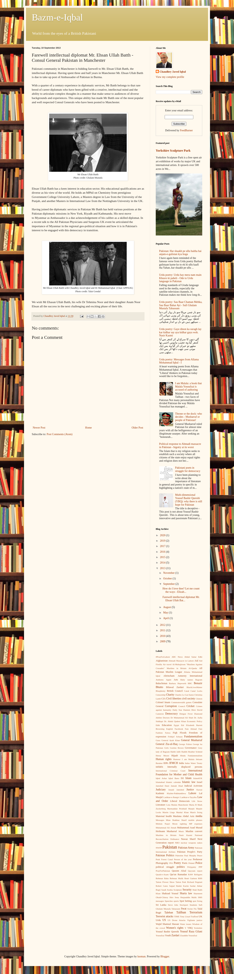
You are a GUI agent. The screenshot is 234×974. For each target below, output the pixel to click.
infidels (159, 766)
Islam (188, 778)
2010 (163, 636)
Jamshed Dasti (162, 786)
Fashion (159, 733)
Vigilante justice (194, 920)
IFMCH (173, 763)
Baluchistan (161, 683)
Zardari (175, 935)
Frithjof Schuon (175, 736)
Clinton (199, 698)
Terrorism (195, 912)
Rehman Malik (176, 878)
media (199, 816)
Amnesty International (190, 675)
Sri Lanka (161, 905)
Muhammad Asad (186, 827)
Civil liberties (173, 698)
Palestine (179, 855)
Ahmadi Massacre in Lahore (181, 661)
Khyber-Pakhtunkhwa (176, 793)
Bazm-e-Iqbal (57, 17)
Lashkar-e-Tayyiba (188, 797)
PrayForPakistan (163, 871)
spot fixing (197, 901)
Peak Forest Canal (164, 859)
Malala (174, 805)
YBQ (190, 928)
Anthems (159, 680)
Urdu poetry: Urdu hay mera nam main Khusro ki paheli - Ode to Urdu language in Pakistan (180, 278)
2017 (163, 546)
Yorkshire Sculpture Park (173, 150)
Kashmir (160, 793)
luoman (141, 956)
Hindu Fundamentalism (191, 755)
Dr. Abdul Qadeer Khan (175, 721)
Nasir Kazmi (185, 835)
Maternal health (164, 816)
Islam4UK (197, 778)
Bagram (198, 680)
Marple (191, 808)
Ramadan (182, 874)
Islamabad (160, 782)
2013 (163, 568)
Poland (191, 863)
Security (187, 889)
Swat (183, 908)
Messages (160, 820)
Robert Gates (162, 886)
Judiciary (161, 789)
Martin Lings (169, 812)
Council (181, 706)
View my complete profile (170, 77)
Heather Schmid (195, 752)
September (169, 583)
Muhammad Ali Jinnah (166, 827)
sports (176, 901)
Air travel (167, 664)
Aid (196, 660)
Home (88, 427)
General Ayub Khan (170, 740)
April (166, 618)
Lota (168, 805)
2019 (163, 540)
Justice (190, 789)
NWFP (159, 848)
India (181, 763)
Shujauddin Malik (188, 897)
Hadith (184, 752)
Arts (176, 679)
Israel (199, 782)
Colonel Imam (163, 702)
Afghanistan (162, 660)
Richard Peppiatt (194, 882)
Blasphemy (160, 691)
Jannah (174, 786)
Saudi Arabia (167, 890)
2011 (163, 630)
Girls (166, 748)
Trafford (194, 916)
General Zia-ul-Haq (167, 744)
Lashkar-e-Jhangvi (171, 797)
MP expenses (195, 824)
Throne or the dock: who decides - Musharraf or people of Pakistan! (188, 417)
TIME (176, 916)
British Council (175, 691)
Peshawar (197, 859)
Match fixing (196, 812)
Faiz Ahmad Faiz (193, 729)
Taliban (181, 912)
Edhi (158, 725)
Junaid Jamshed (176, 789)
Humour (176, 759)
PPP (200, 867)
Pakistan (169, 847)
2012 (163, 625)
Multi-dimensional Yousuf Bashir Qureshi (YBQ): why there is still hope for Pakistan (188, 499)
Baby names (186, 680)
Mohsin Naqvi (163, 824)
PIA (171, 863)
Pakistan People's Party (189, 851)
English (169, 729)
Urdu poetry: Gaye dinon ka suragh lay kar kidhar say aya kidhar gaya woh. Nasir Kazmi (180, 332)
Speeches (169, 901)
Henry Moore (162, 755)
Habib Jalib (175, 752)
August (167, 607)
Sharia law (186, 893)
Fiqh (175, 732)
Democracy (171, 713)
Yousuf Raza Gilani (191, 931)
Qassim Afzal (179, 870)
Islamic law (188, 782)
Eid (182, 725)
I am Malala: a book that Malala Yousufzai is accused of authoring (188, 386)
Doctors (166, 717)
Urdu (158, 920)
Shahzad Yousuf (170, 893)
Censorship (160, 695)
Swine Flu (191, 909)
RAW (190, 874)
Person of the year (183, 859)
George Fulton (185, 744)
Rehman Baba (162, 878)
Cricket (190, 706)
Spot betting (186, 901)
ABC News (177, 657)
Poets (184, 863)
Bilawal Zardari (175, 687)
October (168, 578)
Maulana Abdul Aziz (183, 816)
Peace (199, 855)
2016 (163, 551)
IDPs (165, 763)
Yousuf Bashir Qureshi (167, 931)
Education (167, 725)
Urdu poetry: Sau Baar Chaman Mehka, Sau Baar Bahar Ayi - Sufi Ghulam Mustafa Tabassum (180, 305)
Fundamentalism (193, 736)
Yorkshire (198, 928)
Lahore (192, 793)
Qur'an (173, 874)
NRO (177, 843)
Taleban (168, 912)
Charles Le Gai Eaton (184, 695)
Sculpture (178, 890)
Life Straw (197, 801)
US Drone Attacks (176, 920)
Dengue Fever (186, 714)
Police (198, 862)
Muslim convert (194, 831)
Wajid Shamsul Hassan (167, 924)
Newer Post (39, 427)
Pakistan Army (186, 847)
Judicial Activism (193, 785)
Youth (168, 935)
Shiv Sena (174, 897)
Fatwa (167, 733)
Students (193, 905)
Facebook (179, 729)
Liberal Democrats (180, 801)
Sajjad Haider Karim (179, 886)
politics (181, 866)
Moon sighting (179, 824)
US (164, 920)
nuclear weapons (188, 843)
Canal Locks (196, 691)
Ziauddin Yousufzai (188, 935)
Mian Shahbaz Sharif (176, 820)
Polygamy (191, 867)
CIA (163, 698)
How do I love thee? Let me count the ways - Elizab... (181, 590)
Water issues (185, 924)
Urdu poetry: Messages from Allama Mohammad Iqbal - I (179, 361)
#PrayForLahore (163, 657)
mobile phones (195, 820)
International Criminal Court (170, 771)
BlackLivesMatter (194, 687)
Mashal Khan (182, 812)
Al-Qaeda (192, 668)
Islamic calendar (173, 782)
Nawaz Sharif (188, 839)
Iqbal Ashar (161, 778)
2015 (163, 557)
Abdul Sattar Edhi (193, 657)
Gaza (158, 740)
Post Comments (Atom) (59, 434)
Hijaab (174, 755)
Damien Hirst (189, 710)
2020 (163, 535)
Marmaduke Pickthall (177, 808)
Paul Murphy (190, 855)
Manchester (183, 805)
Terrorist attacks (164, 916)
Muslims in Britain (166, 835)
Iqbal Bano (174, 778)
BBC (190, 683)
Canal (186, 691)
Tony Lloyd (185, 916)
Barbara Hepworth (177, 683)
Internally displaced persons (184, 766)
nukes (199, 843)
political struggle (165, 867)
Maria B (193, 805)
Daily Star (177, 710)
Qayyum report (195, 871)
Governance (191, 747)
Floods (183, 732)
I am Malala (188, 759)
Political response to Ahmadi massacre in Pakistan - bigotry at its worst (180, 445)
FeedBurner (186, 130)
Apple (168, 680)
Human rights (164, 759)
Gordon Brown (177, 748)
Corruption (171, 706)
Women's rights (174, 927)
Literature (160, 804)
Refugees (198, 874)
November (169, 572)
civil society (188, 698)
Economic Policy (194, 721)
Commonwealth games (181, 702)
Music (181, 831)
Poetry (177, 862)
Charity (170, 694)
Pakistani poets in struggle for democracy (187, 469)
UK (200, 916)
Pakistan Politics (165, 855)
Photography (162, 863)
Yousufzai (160, 935)
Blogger (164, 956)
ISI (182, 778)
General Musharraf (191, 740)
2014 (163, 562)
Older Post (137, 427)
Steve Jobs (173, 905)
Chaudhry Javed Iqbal (173, 71)
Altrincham (168, 675)
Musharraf (172, 831)
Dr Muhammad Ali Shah (182, 717)
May (166, 612)
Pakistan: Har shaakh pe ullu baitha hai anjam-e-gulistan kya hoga (180, 253)
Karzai (199, 789)
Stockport (184, 905)
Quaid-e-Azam (162, 874)
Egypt (176, 725)
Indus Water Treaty (193, 763)
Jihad (180, 786)
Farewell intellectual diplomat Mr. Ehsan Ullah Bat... (181, 599)
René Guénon (190, 878)
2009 (163, 641)
